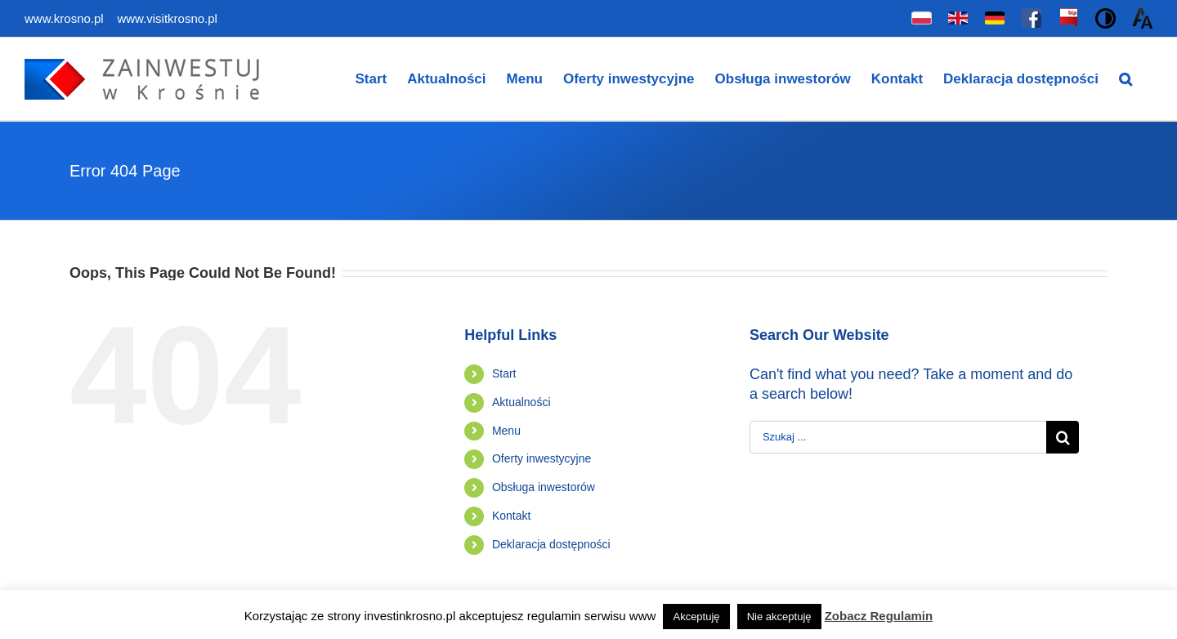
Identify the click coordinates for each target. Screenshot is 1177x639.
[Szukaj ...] (898, 437)
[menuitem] (371, 79)
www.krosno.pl (66, 18)
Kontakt (511, 515)
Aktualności (521, 402)
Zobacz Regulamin (879, 616)
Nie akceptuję (779, 616)
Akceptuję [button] (696, 616)
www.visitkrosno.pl (165, 18)
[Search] (1125, 79)
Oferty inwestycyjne (541, 458)
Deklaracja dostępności (551, 544)
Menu (506, 430)
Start (504, 373)
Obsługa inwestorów (543, 487)
